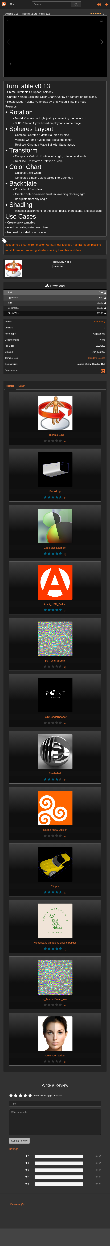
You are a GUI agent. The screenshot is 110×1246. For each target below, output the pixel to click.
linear (57, 244)
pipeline (96, 244)
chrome (33, 244)
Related (10, 386)
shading (52, 250)
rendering (31, 250)
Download (55, 286)
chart (24, 244)
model (86, 244)
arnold (16, 244)
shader (42, 250)
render (20, 250)
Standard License (96, 358)
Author (21, 386)
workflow (75, 250)
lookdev (67, 244)
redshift (10, 250)
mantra (77, 244)
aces (8, 244)
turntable (63, 250)
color (42, 244)
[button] (12, 4)
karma (49, 244)
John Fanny (99, 321)
